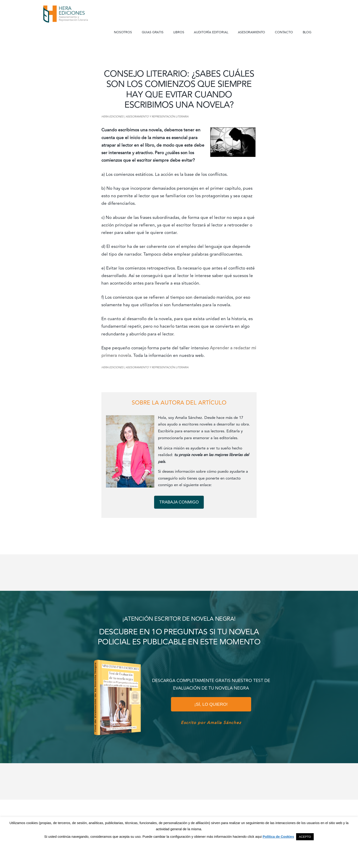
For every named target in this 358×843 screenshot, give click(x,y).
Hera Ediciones (76, 14)
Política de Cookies (278, 836)
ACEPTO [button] (305, 836)
